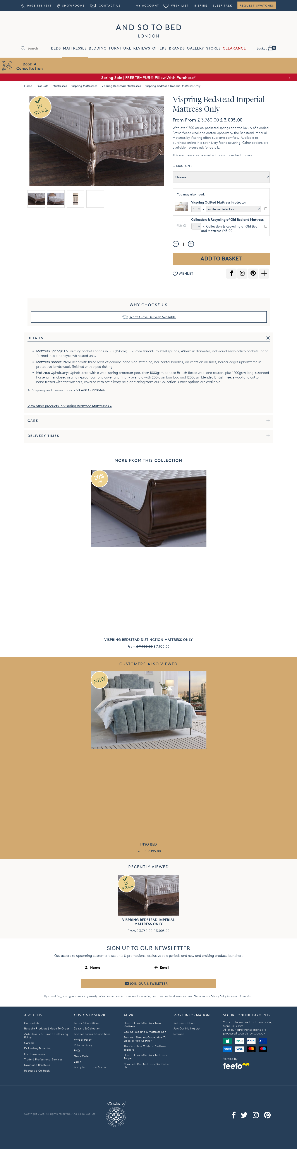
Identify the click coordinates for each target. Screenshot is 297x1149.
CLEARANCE (234, 48)
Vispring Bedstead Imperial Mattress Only (148, 922)
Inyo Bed (148, 844)
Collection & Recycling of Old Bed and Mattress (227, 219)
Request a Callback (37, 1070)
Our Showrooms (34, 1054)
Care (32, 421)
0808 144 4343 (36, 5)
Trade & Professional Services (43, 1059)
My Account (147, 5)
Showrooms (71, 5)
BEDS (56, 48)
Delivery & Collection (87, 1028)
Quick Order (82, 1056)
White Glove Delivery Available (152, 317)
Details (35, 338)
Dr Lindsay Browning (38, 1048)
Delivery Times (43, 436)
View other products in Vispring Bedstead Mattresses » (69, 406)
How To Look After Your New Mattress (142, 1024)
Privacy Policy (219, 996)
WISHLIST (183, 273)
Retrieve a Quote (184, 1023)
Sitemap (178, 1034)
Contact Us (105, 5)
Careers (29, 1043)
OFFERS (159, 48)
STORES (213, 48)
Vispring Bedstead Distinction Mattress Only (148, 640)
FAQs (77, 1050)
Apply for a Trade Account (91, 1067)
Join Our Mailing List (186, 1028)
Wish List (175, 5)
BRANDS (177, 48)
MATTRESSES (75, 48)
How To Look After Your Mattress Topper (145, 1056)
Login (77, 1061)
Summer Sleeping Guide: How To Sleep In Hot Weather (145, 1039)
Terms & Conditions (86, 1023)
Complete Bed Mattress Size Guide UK (146, 1065)
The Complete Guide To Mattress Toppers (145, 1047)
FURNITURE (120, 48)
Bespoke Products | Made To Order (46, 1028)
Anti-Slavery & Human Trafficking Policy (46, 1035)
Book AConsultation (29, 66)
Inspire (200, 5)
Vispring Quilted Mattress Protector (218, 202)
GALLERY (195, 48)
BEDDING (98, 48)
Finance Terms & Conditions (92, 1034)
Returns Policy (83, 1045)
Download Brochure (37, 1065)
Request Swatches (257, 5)
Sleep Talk (222, 5)
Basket (266, 48)
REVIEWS (141, 48)
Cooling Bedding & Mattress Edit (145, 1031)
